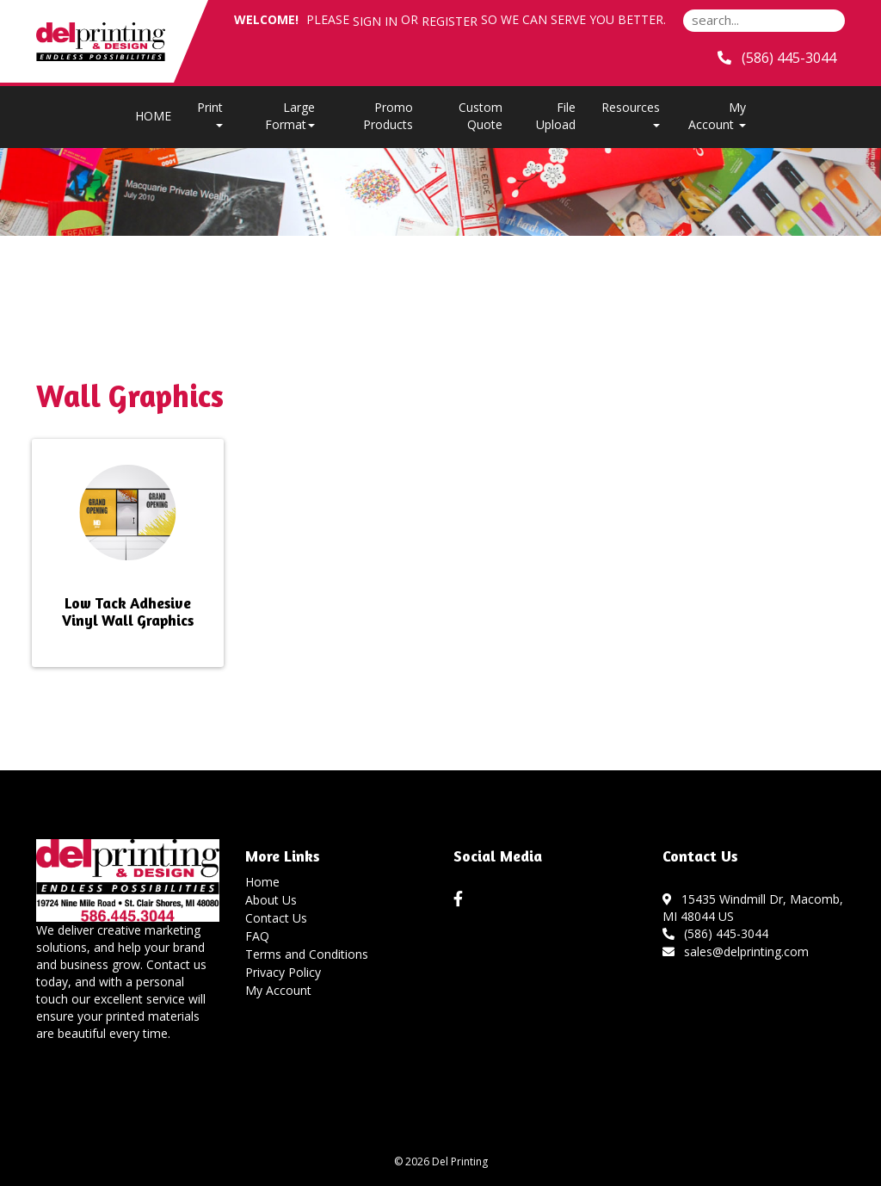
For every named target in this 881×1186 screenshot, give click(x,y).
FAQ (257, 936)
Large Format (290, 116)
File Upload (556, 116)
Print (210, 113)
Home (262, 882)
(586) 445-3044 (715, 933)
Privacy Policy (283, 972)
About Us (271, 900)
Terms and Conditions (306, 954)
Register (449, 21)
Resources (630, 113)
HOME (153, 116)
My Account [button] (717, 116)
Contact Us (276, 918)
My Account (278, 990)
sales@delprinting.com (736, 951)
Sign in (375, 21)
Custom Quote (480, 116)
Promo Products (388, 116)
